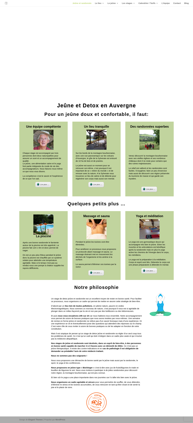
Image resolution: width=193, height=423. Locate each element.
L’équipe (166, 3)
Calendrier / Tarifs (146, 3)
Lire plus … (43, 184)
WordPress (60, 420)
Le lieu (98, 3)
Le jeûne (111, 3)
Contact (177, 3)
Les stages (127, 3)
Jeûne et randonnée (82, 3)
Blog (186, 3)
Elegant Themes (35, 420)
